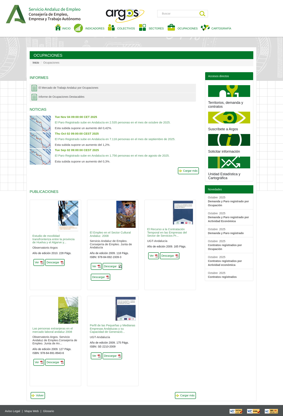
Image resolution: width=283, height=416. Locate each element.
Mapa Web (32, 411)
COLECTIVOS (127, 28)
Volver (40, 395)
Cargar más (190, 170)
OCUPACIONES (187, 28)
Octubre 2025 (228, 201)
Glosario (48, 411)
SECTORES (156, 28)
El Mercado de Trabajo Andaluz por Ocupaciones (68, 87)
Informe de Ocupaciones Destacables (61, 96)
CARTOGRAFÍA (221, 28)
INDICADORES (94, 28)
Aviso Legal (12, 411)
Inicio (36, 62)
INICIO (68, 28)
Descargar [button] (53, 262)
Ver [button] (37, 262)
